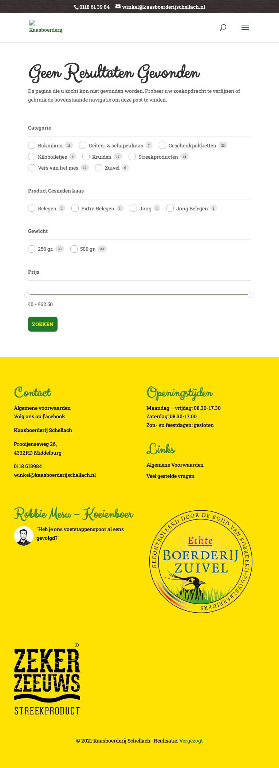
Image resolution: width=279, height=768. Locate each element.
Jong (146, 208)
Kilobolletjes (52, 156)
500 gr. (87, 248)
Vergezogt (191, 740)
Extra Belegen (97, 208)
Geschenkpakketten (192, 145)
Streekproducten (158, 156)
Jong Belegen (192, 208)
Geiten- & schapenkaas (116, 145)
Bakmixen (50, 145)
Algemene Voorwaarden (175, 464)
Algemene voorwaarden (42, 407)
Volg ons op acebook (39, 416)
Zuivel (112, 167)
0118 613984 (28, 466)
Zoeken (43, 324)
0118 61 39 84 (94, 6)
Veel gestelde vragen (170, 475)
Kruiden (101, 156)
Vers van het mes (58, 167)
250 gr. (45, 248)
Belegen (47, 208)
